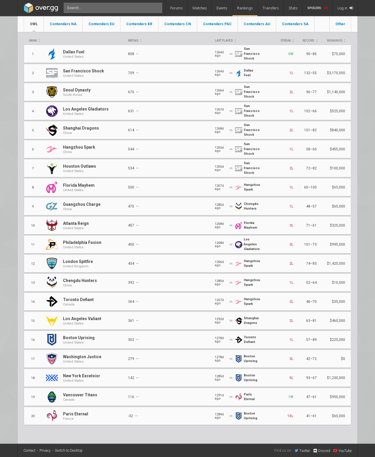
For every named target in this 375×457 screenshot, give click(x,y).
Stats (293, 8)
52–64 (311, 283)
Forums (176, 8)
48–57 (311, 206)
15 (33, 321)
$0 (343, 359)
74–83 (311, 263)
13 (33, 283)
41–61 (311, 416)
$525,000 (337, 111)
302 (133, 339)
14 (33, 302)
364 (133, 301)
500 (133, 187)
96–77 (311, 92)
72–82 (311, 168)
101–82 (310, 130)
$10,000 (338, 283)
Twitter (302, 450)
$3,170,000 (336, 73)
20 (33, 416)
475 (133, 206)
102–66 (310, 111)
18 (33, 378)
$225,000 (337, 340)
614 (133, 130)
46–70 (311, 302)
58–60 (311, 149)
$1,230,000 (336, 378)
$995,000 (337, 244)
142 (133, 377)
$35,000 (338, 302)
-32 (132, 415)
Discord (321, 450)
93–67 (311, 378)
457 (133, 225)
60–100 (310, 187)
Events (222, 8)
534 (133, 168)
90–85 (311, 54)
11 (33, 245)
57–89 (311, 340)
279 (133, 358)
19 (33, 397)
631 (133, 111)
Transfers (270, 8)
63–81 (311, 321)
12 (33, 264)
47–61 (311, 397)
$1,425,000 (336, 263)
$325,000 (337, 225)
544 (133, 149)
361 (133, 320)
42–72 (311, 359)
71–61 (311, 225)
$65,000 (338, 187)
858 (133, 53)
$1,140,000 (336, 92)
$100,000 (337, 168)
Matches (199, 8)
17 (33, 359)
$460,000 (337, 321)
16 (33, 340)
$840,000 (337, 130)
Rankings (245, 8)
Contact (29, 450)
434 (133, 263)
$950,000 (337, 397)
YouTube (342, 450)
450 (133, 244)
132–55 (310, 73)
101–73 (310, 244)
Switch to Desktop (69, 450)
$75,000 (338, 54)
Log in (345, 8)
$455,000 (337, 149)
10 (33, 225)
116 (133, 396)
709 (133, 73)
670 (133, 92)
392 (133, 282)
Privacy (45, 450)
